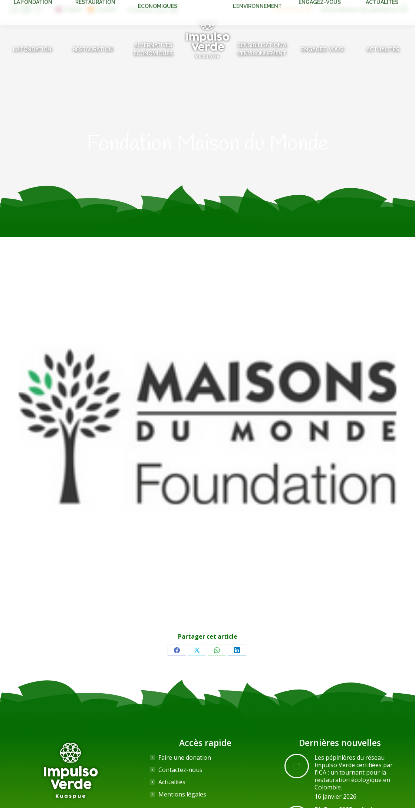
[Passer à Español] (102, 9)
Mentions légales (182, 794)
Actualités (171, 782)
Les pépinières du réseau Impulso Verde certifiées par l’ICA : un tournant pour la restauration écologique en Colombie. (353, 772)
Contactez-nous (180, 769)
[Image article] (296, 766)
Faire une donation (184, 757)
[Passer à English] (68, 9)
